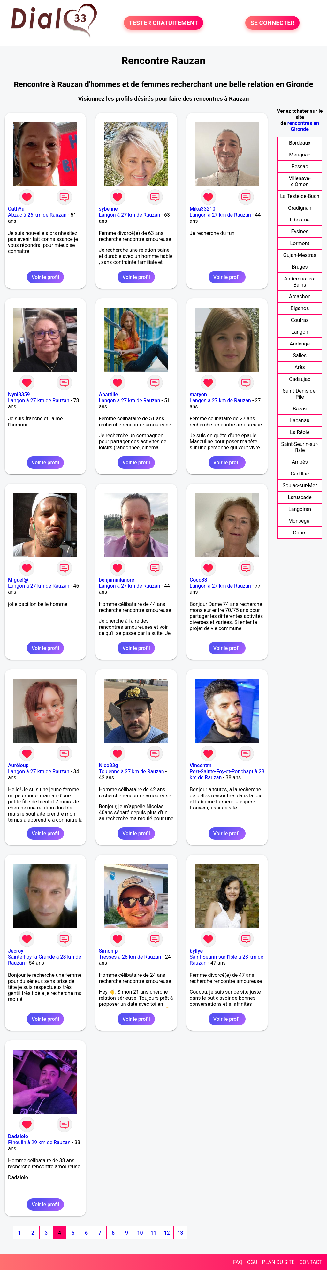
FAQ (237, 1262)
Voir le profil (45, 277)
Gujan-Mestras (299, 255)
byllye (196, 951)
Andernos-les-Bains (300, 282)
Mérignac (299, 155)
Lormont (299, 243)
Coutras (300, 320)
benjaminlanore (116, 580)
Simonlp (108, 951)
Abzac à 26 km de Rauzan (37, 215)
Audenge (300, 344)
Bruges (300, 267)
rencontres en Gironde (303, 126)
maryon (198, 394)
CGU (252, 1262)
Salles (300, 355)
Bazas (300, 409)
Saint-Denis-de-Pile (300, 394)
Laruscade (299, 497)
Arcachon (300, 297)
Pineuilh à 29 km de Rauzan (39, 1142)
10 (140, 1233)
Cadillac (300, 474)
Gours (300, 533)
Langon (299, 332)
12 (167, 1233)
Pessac (300, 166)
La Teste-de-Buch (299, 196)
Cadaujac (299, 379)
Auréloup (18, 765)
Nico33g (108, 765)
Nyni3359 (19, 394)
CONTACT (310, 1262)
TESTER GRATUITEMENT (163, 22)
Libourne (300, 220)
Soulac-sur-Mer (300, 486)
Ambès (300, 462)
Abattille (108, 394)
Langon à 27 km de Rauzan (129, 215)
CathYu (16, 209)
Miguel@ (18, 580)
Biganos (300, 308)
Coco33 (198, 580)
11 (153, 1233)
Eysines (299, 232)
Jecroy (15, 951)
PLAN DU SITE (278, 1262)
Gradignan (299, 208)
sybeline (108, 209)
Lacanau (299, 420)
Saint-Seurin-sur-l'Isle (299, 447)
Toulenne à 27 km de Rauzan (131, 771)
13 (180, 1233)
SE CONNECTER (272, 22)
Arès (299, 367)
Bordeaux (299, 143)
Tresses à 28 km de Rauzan (130, 957)
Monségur (299, 521)
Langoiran (299, 509)
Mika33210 (203, 209)
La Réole (299, 432)
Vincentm (200, 765)
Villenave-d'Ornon (299, 181)
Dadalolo (18, 1136)
